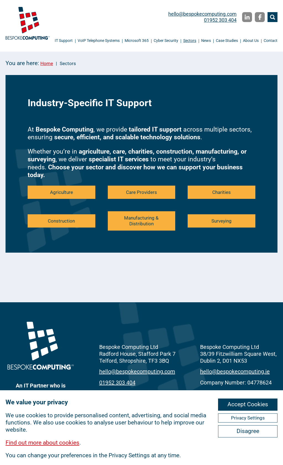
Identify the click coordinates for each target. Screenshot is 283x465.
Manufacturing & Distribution (141, 220)
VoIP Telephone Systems (99, 40)
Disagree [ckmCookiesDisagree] (248, 431)
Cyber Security (166, 40)
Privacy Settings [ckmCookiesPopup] (248, 418)
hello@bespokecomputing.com (202, 14)
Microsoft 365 (137, 40)
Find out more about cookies (42, 442)
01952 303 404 (220, 20)
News (206, 40)
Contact (270, 40)
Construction (61, 221)
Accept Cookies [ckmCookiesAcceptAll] (247, 404)
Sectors (189, 40)
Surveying (221, 221)
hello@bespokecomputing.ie (235, 371)
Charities (221, 192)
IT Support (64, 40)
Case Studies (227, 40)
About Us (251, 40)
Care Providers (141, 192)
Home (46, 63)
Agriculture (61, 192)
